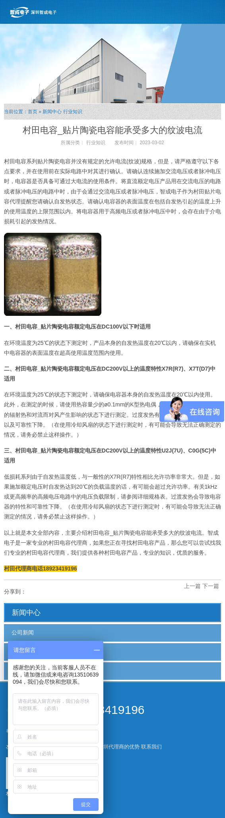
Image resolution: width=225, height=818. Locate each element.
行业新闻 (23, 651)
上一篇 (192, 586)
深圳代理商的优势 (119, 747)
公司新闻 (23, 632)
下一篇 (210, 586)
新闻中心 (52, 111)
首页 (32, 111)
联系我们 (151, 747)
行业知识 (72, 111)
